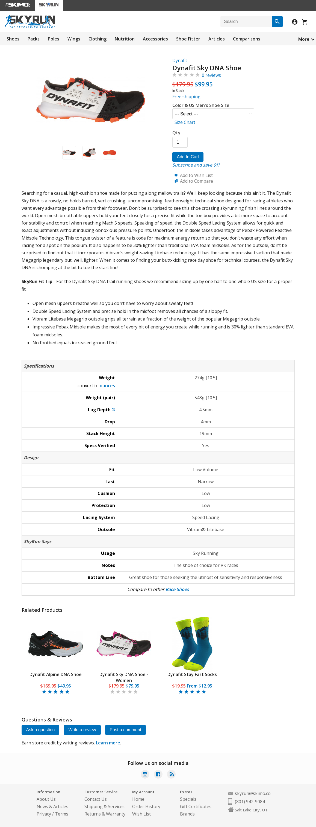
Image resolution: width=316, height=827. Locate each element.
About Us (46, 799)
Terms (61, 814)
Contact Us (95, 799)
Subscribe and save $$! (195, 165)
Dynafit (179, 60)
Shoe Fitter (188, 39)
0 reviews (211, 75)
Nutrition (125, 39)
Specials (188, 799)
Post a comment (125, 729)
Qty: (177, 133)
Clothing (97, 39)
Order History (146, 806)
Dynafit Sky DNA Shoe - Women (123, 677)
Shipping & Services (104, 806)
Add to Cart (188, 157)
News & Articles (52, 806)
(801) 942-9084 (250, 802)
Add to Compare (196, 181)
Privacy (44, 814)
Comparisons (246, 39)
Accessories (155, 39)
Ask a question (40, 729)
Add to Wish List (196, 175)
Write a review (82, 729)
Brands (187, 814)
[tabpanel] (56, 656)
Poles (53, 39)
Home (138, 799)
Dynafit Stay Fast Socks (192, 674)
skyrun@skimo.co (253, 793)
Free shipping (186, 97)
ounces (107, 386)
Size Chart (185, 122)
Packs (34, 39)
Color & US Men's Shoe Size (200, 105)
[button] (69, 152)
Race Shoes (177, 589)
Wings (73, 39)
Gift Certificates (195, 806)
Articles (216, 39)
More (303, 39)
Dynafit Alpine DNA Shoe (55, 674)
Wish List (141, 814)
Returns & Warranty (104, 814)
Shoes (13, 39)
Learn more (108, 743)
